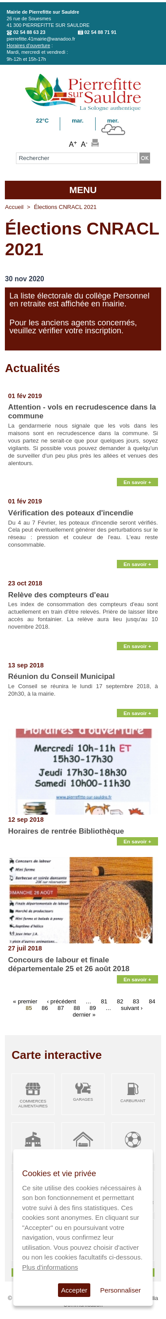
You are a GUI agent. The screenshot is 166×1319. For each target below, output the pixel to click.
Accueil (14, 207)
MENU (83, 190)
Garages (83, 1099)
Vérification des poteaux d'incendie (70, 513)
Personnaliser (120, 1290)
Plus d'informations (50, 1267)
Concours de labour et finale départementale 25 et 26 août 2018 (68, 964)
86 (45, 1008)
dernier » (84, 1014)
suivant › (132, 1008)
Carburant (133, 1101)
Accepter (74, 1290)
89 (92, 1008)
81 (104, 1001)
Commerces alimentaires (33, 1103)
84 (152, 1001)
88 (76, 1008)
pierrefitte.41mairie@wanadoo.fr (41, 38)
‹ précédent (61, 1001)
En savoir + (137, 482)
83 (136, 1001)
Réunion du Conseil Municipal (61, 676)
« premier (25, 1001)
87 (61, 1008)
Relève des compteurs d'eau (58, 595)
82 (120, 1001)
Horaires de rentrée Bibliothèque (66, 831)
